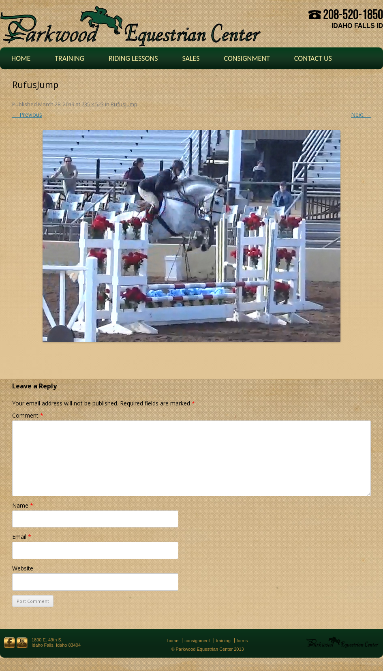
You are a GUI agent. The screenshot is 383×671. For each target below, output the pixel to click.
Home (20, 58)
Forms (242, 640)
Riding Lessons (133, 58)
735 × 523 (92, 104)
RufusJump (124, 104)
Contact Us (313, 58)
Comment (27, 415)
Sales (190, 58)
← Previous (27, 114)
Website (22, 568)
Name (22, 505)
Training (69, 58)
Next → (361, 114)
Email (21, 536)
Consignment (247, 58)
